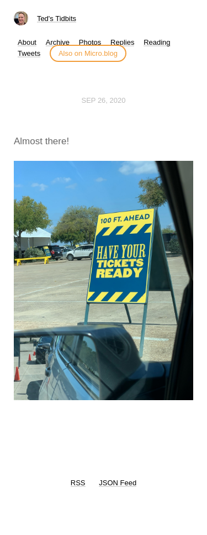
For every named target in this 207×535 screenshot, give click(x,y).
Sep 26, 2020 (104, 100)
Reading (157, 42)
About (27, 42)
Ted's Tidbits (56, 18)
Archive (58, 42)
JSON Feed (117, 483)
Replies (122, 42)
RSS (78, 483)
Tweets (29, 53)
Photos (90, 42)
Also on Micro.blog (88, 53)
